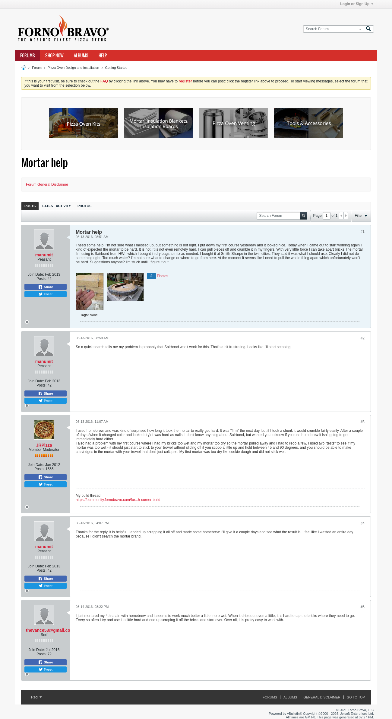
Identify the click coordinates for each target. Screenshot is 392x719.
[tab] (30, 206)
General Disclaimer (321, 697)
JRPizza (44, 445)
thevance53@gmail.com (50, 630)
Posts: (41, 279)
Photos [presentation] (84, 206)
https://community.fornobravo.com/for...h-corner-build (118, 500)
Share (45, 286)
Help (103, 55)
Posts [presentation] (30, 206)
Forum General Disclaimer (47, 184)
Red (36, 697)
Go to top (356, 697)
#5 (363, 607)
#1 (363, 232)
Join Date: (36, 274)
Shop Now (54, 55)
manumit (44, 254)
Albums (81, 55)
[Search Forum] (333, 29)
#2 (363, 338)
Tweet (45, 294)
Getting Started (116, 67)
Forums (27, 55)
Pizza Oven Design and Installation (73, 67)
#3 (363, 422)
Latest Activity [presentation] (56, 206)
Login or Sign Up (356, 4)
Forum (37, 67)
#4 (363, 523)
